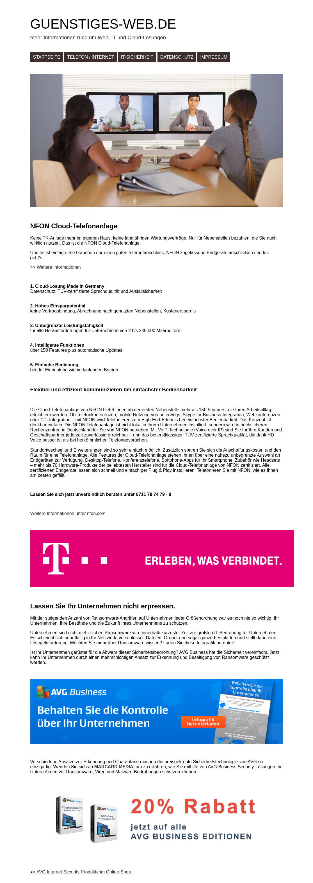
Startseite (46, 57)
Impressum (213, 57)
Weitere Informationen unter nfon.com (68, 513)
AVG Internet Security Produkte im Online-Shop (83, 872)
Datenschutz (176, 57)
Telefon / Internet (90, 57)
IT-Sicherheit (137, 57)
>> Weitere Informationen (55, 267)
